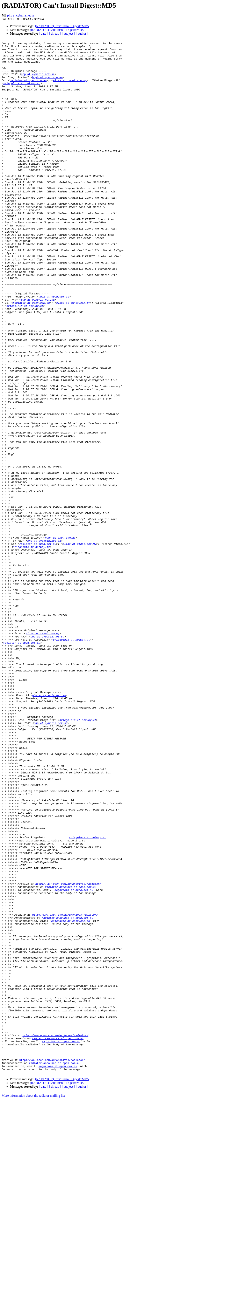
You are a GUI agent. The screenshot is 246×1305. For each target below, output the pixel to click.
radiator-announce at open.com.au (70, 1056)
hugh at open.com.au (47, 84)
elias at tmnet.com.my (70, 88)
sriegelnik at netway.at (21, 92)
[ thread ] (55, 33)
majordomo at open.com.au (74, 1060)
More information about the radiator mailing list (33, 1301)
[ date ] (43, 33)
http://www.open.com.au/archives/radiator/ (68, 1052)
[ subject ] (68, 33)
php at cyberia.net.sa (20, 15)
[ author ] (82, 33)
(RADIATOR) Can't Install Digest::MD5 (62, 26)
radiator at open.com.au (28, 88)
